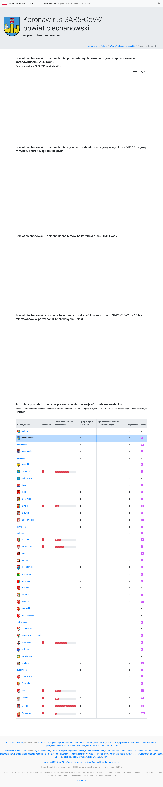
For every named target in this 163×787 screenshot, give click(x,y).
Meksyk (73, 754)
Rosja (122, 754)
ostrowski (21, 533)
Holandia (148, 751)
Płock (24, 690)
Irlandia (17, 754)
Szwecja (58, 757)
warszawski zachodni (31, 635)
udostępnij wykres (139, 72)
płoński (25, 560)
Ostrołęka (26, 683)
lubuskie (82, 742)
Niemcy (81, 754)
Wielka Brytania (93, 757)
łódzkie (90, 742)
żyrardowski (27, 676)
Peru (106, 754)
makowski (26, 499)
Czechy (114, 751)
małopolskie (100, 742)
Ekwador (122, 751)
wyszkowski (27, 656)
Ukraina (82, 757)
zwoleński (26, 663)
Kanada (39, 754)
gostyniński (27, 451)
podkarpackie (134, 742)
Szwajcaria (157, 754)
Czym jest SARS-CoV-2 (54, 762)
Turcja (75, 757)
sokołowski (22, 622)
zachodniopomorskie (108, 745)
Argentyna (72, 751)
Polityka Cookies (91, 762)
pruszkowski (27, 567)
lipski (24, 485)
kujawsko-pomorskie (59, 742)
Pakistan (99, 754)
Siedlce (25, 706)
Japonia (31, 754)
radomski (26, 594)
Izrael (24, 754)
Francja (130, 751)
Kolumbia (48, 754)
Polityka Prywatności (109, 762)
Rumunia (130, 754)
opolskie (123, 742)
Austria (81, 751)
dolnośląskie (43, 742)
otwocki (25, 539)
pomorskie (155, 742)
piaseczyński (27, 546)
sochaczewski (28, 615)
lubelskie (74, 742)
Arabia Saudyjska (59, 751)
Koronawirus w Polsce (21, 3)
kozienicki (26, 471)
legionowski (27, 478)
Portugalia (114, 754)
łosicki (25, 492)
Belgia (88, 751)
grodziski (21, 458)
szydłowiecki (27, 628)
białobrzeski (27, 431)
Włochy (104, 757)
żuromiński (22, 670)
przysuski (26, 581)
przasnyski (26, 574)
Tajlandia (67, 757)
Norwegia (90, 754)
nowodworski (28, 520)
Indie (155, 751)
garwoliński (22, 445)
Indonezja (4, 754)
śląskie (47, 745)
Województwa (64, 3)
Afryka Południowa (41, 751)
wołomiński (27, 649)
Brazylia (95, 751)
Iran (11, 754)
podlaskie (145, 742)
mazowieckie (112, 742)
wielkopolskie (92, 745)
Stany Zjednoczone (143, 754)
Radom (25, 698)
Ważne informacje (82, 3)
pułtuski (25, 588)
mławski (25, 513)
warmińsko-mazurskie (75, 745)
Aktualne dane (49, 3)
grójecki (25, 464)
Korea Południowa (61, 754)
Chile (102, 751)
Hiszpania (139, 751)
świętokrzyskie (58, 745)
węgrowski (26, 642)
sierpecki (26, 608)
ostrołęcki (21, 527)
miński (25, 506)
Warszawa (26, 713)
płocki (24, 553)
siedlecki (26, 601)
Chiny (107, 751)
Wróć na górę (81, 780)
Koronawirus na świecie (15, 751)
